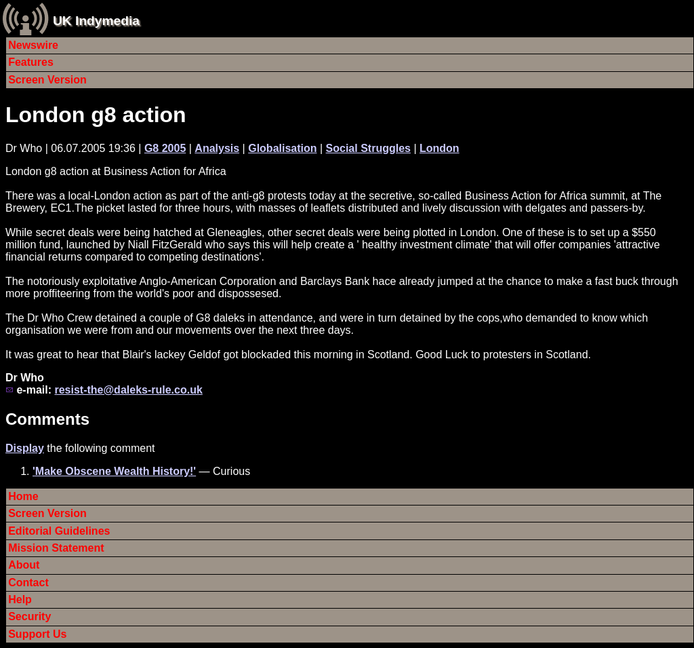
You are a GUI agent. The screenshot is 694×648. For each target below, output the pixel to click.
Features (31, 62)
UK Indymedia (96, 21)
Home (23, 496)
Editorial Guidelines (59, 531)
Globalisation (282, 148)
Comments (47, 419)
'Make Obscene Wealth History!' (114, 471)
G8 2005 (165, 148)
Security (29, 616)
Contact (28, 582)
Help (20, 599)
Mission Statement (56, 548)
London (440, 148)
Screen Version (47, 79)
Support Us (37, 634)
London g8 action (95, 114)
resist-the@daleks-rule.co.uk (128, 390)
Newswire (33, 45)
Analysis (217, 148)
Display (24, 448)
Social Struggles (368, 148)
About (23, 565)
